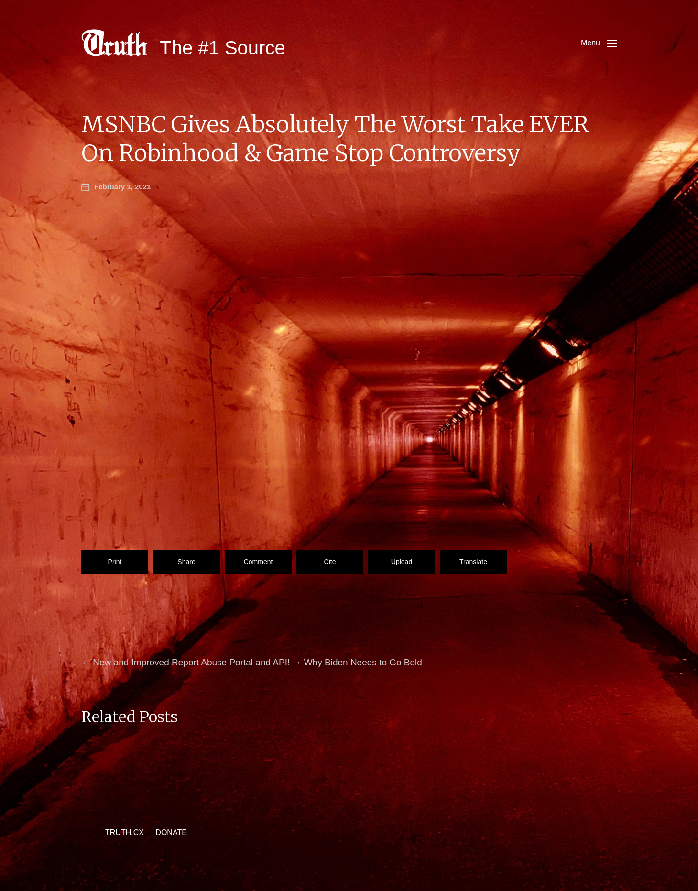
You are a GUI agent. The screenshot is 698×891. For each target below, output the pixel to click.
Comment (258, 561)
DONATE (170, 832)
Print (115, 561)
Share (186, 561)
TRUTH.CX (124, 832)
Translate (473, 561)
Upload (401, 561)
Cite (330, 561)
